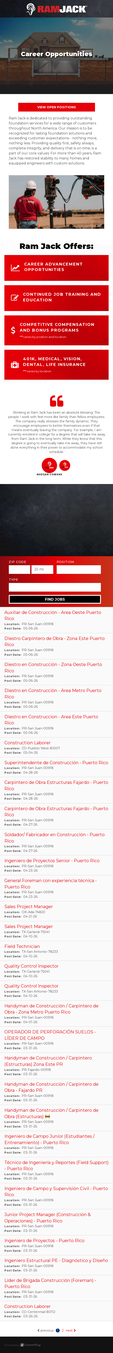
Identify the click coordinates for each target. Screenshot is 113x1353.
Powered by (22, 1345)
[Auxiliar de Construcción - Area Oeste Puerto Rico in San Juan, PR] (56, 620)
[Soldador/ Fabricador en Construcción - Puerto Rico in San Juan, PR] (56, 842)
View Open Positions (56, 107)
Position (66, 562)
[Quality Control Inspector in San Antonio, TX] (56, 991)
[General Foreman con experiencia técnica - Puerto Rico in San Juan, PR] (56, 888)
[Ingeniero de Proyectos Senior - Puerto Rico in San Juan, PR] (56, 865)
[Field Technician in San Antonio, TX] (56, 951)
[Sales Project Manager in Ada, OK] (56, 911)
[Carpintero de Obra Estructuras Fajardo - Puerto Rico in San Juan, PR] (56, 790)
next (71, 1330)
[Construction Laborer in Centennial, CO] (56, 1311)
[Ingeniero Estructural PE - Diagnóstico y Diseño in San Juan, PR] (56, 1265)
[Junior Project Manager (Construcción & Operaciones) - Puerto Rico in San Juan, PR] (56, 1222)
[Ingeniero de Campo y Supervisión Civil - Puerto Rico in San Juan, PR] (56, 1196)
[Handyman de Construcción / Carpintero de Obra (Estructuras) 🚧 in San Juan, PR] (56, 1118)
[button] (49, 468)
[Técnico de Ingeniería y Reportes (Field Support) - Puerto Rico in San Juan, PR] (56, 1170)
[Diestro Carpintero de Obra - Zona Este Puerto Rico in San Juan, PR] (56, 646)
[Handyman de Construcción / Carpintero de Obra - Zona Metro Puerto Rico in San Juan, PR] (56, 1014)
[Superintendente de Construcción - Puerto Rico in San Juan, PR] (56, 767)
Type (13, 580)
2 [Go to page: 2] (63, 1330)
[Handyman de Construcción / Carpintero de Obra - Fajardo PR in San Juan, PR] (56, 1092)
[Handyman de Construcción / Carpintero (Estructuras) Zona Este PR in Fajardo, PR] (56, 1066)
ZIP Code (17, 562)
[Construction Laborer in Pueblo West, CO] (56, 747)
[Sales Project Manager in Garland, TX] (56, 931)
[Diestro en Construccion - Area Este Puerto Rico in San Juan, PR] (56, 724)
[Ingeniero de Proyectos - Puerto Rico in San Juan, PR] (56, 1245)
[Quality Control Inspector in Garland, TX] (56, 971)
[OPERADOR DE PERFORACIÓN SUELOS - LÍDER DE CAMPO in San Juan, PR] (56, 1040)
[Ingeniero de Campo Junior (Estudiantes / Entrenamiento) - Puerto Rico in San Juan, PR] (56, 1144)
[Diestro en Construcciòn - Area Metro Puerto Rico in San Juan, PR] (56, 698)
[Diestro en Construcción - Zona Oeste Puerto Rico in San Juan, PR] (56, 672)
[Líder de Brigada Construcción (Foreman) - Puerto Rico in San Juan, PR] (56, 1288)
